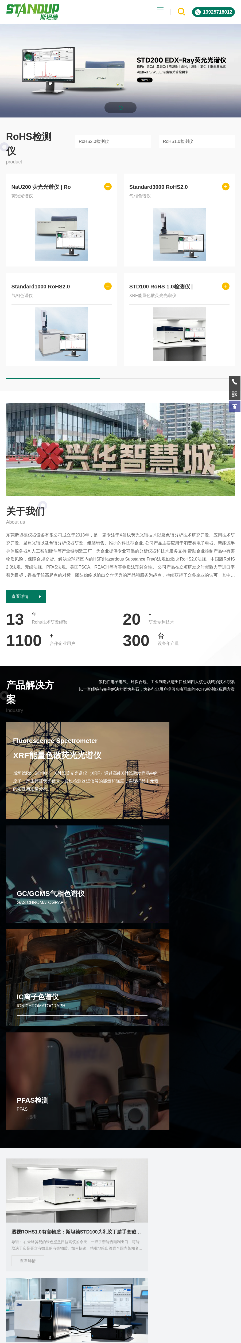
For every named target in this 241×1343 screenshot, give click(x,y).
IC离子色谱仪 (38, 913)
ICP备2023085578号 (178, 1336)
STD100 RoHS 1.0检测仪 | (161, 286)
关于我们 (42, 1311)
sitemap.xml (207, 1336)
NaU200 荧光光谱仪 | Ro (41, 187)
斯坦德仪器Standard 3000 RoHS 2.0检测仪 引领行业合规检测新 (41, 1166)
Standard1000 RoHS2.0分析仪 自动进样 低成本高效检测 (199, 1045)
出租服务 (42, 1289)
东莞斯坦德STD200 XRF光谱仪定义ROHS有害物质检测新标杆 (120, 1166)
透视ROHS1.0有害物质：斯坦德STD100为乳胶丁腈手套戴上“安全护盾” (41, 1045)
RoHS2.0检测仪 (94, 141)
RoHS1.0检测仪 (178, 141)
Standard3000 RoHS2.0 (158, 187)
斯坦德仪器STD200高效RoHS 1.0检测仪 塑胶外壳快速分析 (199, 1166)
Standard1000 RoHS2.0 (40, 286)
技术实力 (16, 1311)
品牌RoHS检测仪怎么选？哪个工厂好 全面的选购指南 (120, 1045)
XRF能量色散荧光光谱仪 (61, 760)
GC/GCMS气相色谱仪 (169, 800)
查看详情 (28, 1074)
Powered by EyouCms (139, 1336)
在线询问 (147, 1245)
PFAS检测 (151, 913)
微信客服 (202, 1245)
